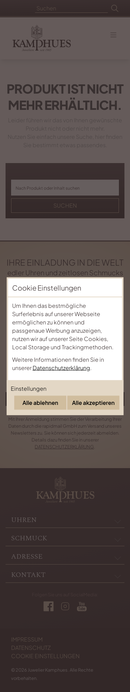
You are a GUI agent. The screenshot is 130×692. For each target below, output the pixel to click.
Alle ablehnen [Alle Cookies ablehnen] (40, 402)
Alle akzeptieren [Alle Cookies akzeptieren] (93, 402)
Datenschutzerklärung (61, 367)
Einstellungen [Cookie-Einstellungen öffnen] (28, 388)
